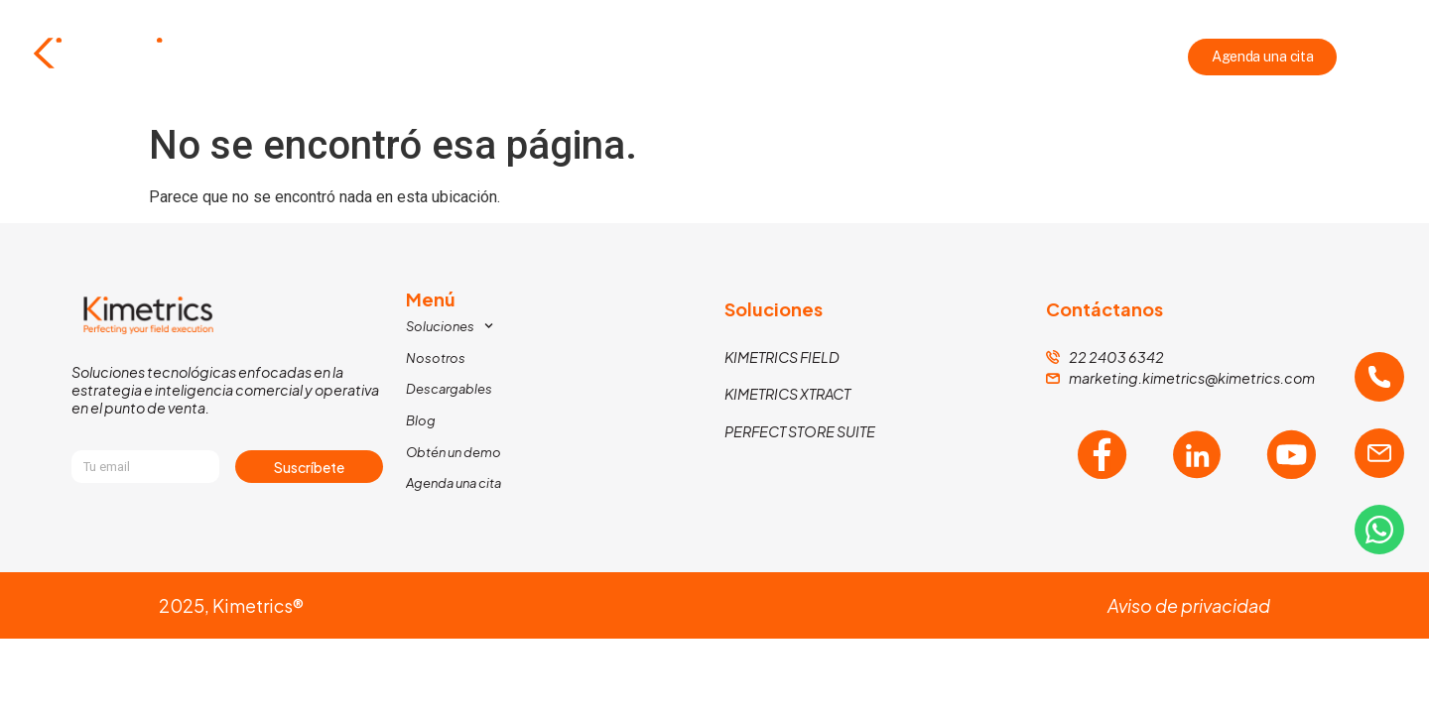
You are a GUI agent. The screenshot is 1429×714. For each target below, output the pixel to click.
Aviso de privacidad (1188, 605)
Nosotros (690, 57)
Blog (925, 57)
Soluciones (565, 57)
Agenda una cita (453, 483)
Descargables (816, 57)
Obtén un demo (453, 452)
